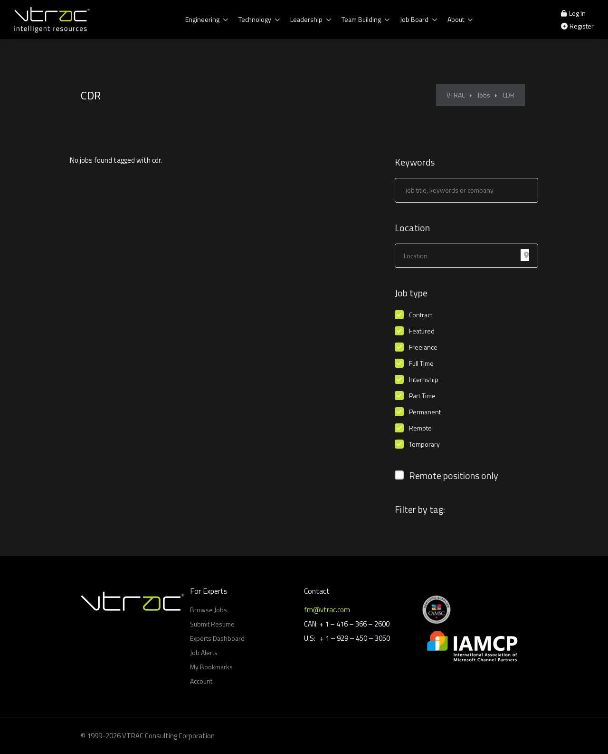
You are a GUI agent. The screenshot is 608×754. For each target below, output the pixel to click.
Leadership (306, 19)
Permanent (425, 412)
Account (201, 681)
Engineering (202, 19)
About (455, 19)
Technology (254, 19)
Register (577, 26)
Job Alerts (204, 652)
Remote (420, 428)
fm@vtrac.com (327, 609)
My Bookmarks (211, 667)
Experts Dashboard (217, 638)
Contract (420, 315)
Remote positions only (453, 475)
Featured (422, 331)
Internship (423, 379)
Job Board (414, 19)
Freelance (423, 347)
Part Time (422, 396)
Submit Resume (212, 624)
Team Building (361, 19)
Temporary (424, 444)
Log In (573, 13)
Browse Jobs (208, 610)
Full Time (421, 363)
